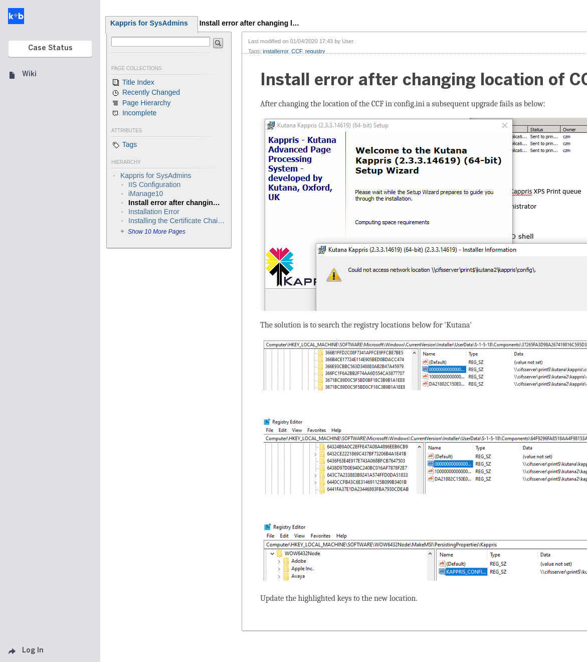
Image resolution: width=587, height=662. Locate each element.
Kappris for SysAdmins (149, 23)
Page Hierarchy (140, 103)
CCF (296, 51)
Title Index (132, 82)
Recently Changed (145, 92)
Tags (124, 144)
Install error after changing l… (249, 23)
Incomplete (133, 113)
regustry (315, 51)
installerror (275, 51)
